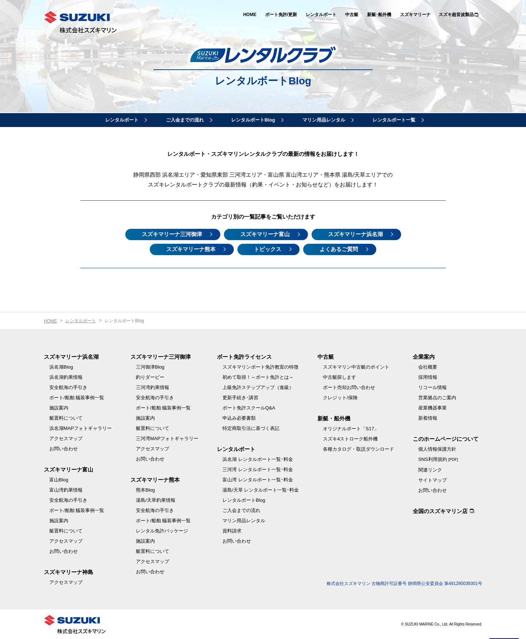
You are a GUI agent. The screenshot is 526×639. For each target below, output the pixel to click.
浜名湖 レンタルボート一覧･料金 (257, 459)
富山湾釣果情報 (66, 490)
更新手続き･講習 (240, 397)
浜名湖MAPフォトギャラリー (80, 428)
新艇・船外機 (333, 418)
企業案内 (424, 357)
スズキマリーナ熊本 (191, 249)
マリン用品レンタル (323, 120)
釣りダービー (150, 377)
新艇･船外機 (379, 14)
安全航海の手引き (68, 387)
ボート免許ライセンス (244, 357)
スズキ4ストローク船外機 (350, 439)
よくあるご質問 (339, 249)
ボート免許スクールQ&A (248, 408)
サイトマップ (432, 480)
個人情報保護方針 (437, 449)
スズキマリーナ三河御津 (172, 234)
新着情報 (427, 418)
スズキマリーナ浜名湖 (355, 234)
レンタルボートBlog (253, 120)
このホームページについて (446, 439)
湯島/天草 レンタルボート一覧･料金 (260, 490)
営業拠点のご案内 (437, 397)
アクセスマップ (66, 438)
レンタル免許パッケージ (162, 531)
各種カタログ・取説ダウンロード (358, 449)
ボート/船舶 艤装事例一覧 (76, 397)
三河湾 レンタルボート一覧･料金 (257, 469)
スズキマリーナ (415, 14)
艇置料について (66, 418)
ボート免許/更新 (281, 14)
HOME (249, 14)
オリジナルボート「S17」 (351, 428)
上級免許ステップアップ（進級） (258, 387)
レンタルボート (321, 14)
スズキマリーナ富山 (265, 234)
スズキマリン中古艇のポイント (356, 367)
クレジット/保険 (340, 397)
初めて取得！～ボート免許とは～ (258, 377)
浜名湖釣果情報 (66, 377)
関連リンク (430, 470)
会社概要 (427, 367)
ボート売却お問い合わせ (349, 387)
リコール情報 (432, 387)
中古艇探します (339, 377)
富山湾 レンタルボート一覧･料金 (257, 479)
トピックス (267, 249)
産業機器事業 (432, 408)
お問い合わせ (63, 448)
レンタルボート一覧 (394, 120)
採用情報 (427, 377)
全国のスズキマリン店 (440, 511)
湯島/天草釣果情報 (155, 500)
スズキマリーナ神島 (68, 572)
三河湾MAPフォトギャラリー (167, 438)
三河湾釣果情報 (152, 387)
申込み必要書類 (239, 418)
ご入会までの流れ (185, 120)
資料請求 (231, 531)
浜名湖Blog (61, 367)
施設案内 (58, 408)
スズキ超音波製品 (456, 14)
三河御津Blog (150, 367)
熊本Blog (145, 490)
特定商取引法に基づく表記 (250, 428)
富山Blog (58, 479)
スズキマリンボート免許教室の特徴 (260, 367)
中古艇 (351, 14)
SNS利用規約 (438, 459)
